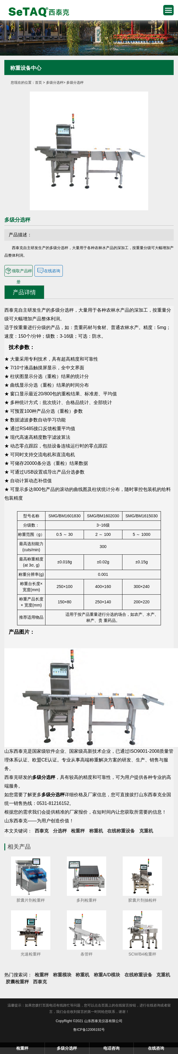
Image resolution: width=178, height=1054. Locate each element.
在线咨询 (48, 270)
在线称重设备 (121, 830)
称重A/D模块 (107, 974)
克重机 (146, 830)
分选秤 (60, 830)
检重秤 (37, 11)
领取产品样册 (18, 271)
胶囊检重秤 (17, 981)
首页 (38, 83)
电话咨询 (111, 1048)
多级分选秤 (54, 83)
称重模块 (62, 974)
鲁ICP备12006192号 (89, 1030)
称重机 (96, 830)
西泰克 (42, 830)
